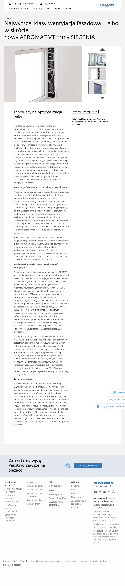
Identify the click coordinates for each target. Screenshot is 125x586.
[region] (43, 74)
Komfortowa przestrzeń (19, 9)
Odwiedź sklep (56, 486)
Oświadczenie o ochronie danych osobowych (41, 561)
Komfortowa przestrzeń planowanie (10, 518)
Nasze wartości (78, 497)
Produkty (38, 9)
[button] (47, 3)
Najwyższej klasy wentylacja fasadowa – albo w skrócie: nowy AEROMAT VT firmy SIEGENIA (91, 122)
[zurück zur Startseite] (107, 5)
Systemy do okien (35, 486)
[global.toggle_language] (12, 3)
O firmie (67, 9)
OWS (14, 561)
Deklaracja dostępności (14, 565)
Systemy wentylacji (36, 500)
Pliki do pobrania (57, 495)
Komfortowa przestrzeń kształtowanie (11, 508)
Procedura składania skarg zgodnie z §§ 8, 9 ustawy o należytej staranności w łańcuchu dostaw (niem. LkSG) (105, 537)
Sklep (57, 9)
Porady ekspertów (57, 498)
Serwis (48, 9)
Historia (75, 494)
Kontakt (75, 486)
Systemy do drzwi (35, 490)
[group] (43, 74)
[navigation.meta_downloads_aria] (27, 3)
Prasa (73, 490)
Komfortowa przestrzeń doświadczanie (11, 499)
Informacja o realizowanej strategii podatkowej (86, 561)
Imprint (6, 561)
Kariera (74, 508)
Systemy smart (34, 504)
